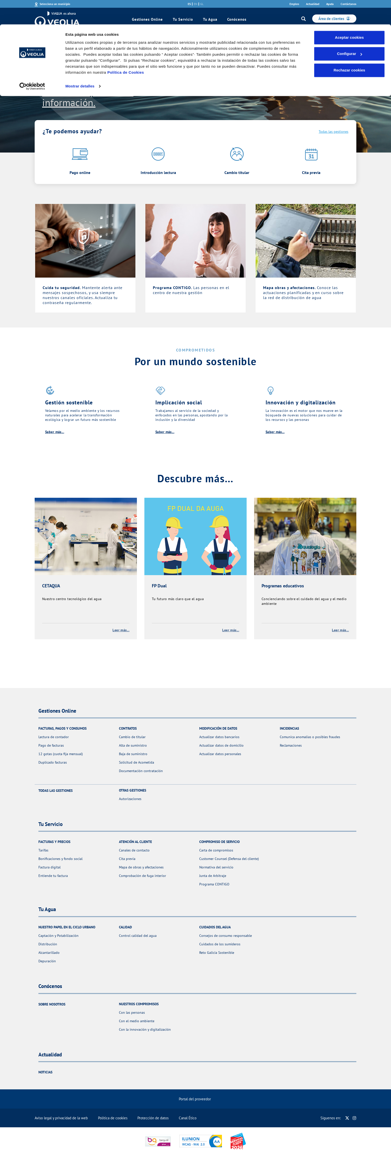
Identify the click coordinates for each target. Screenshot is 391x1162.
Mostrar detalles (80, 62)
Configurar (349, 29)
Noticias (45, 1072)
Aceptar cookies (349, 13)
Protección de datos (153, 1118)
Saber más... (54, 432)
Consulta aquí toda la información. (87, 97)
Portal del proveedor (195, 1099)
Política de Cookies (125, 48)
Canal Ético (187, 1118)
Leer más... (120, 630)
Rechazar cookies (349, 46)
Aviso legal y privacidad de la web (61, 1118)
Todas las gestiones (333, 131)
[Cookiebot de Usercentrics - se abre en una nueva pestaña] (32, 62)
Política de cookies (112, 1118)
